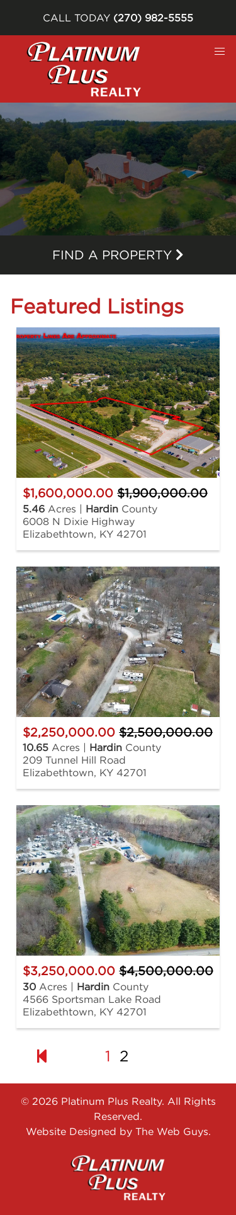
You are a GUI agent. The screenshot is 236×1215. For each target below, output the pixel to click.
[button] (219, 51)
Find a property (118, 254)
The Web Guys (171, 1131)
